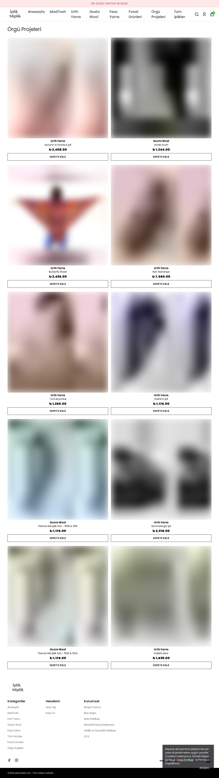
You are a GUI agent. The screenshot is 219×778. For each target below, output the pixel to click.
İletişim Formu (92, 707)
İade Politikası (92, 719)
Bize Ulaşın (90, 713)
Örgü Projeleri (158, 14)
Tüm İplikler (179, 14)
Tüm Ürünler (15, 736)
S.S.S (86, 736)
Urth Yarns (76, 14)
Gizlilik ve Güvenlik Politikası (100, 730)
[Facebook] (9, 760)
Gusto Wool (94, 14)
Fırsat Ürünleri (135, 14)
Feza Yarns (114, 14)
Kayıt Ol (50, 713)
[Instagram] (16, 760)
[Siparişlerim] (204, 14)
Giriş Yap (51, 707)
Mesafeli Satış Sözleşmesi (99, 724)
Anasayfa (36, 11)
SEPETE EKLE (58, 157)
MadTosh (58, 11)
